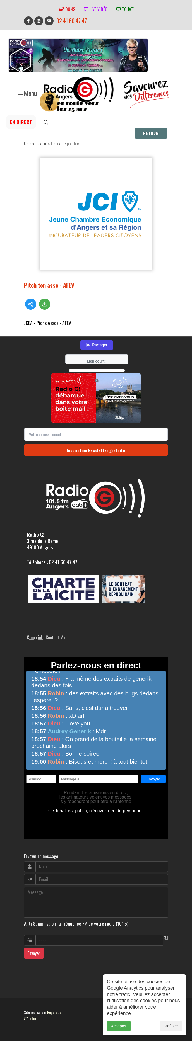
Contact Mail (57, 637)
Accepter (118, 1032)
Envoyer (34, 953)
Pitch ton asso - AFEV (49, 285)
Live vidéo (95, 9)
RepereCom (55, 1012)
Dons (67, 9)
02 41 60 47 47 (71, 21)
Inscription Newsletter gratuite (96, 450)
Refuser (171, 1032)
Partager (96, 345)
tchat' (125, 9)
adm (30, 1018)
